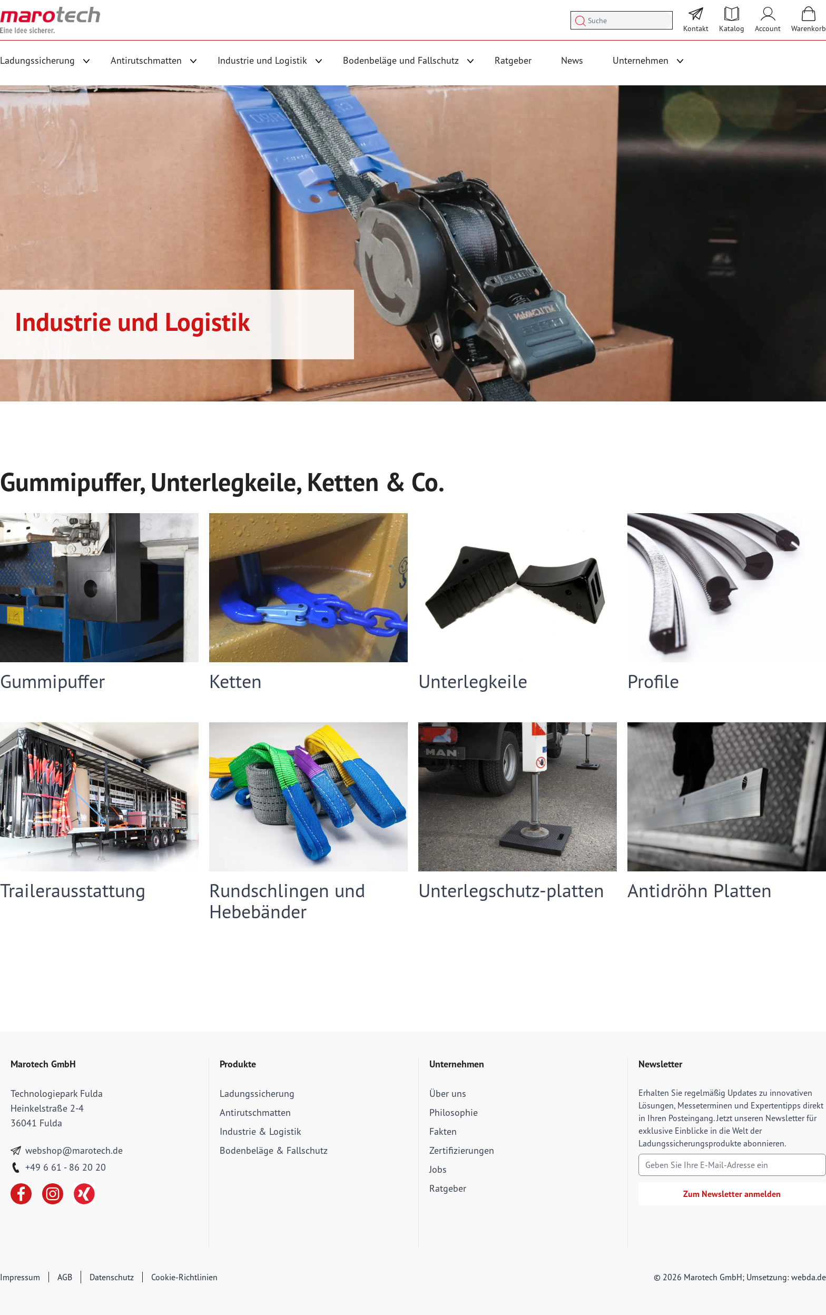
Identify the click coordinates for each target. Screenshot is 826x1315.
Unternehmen (640, 60)
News (572, 60)
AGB (64, 1277)
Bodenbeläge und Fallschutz (401, 60)
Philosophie (453, 1112)
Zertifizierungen (461, 1150)
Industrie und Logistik (262, 60)
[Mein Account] (768, 20)
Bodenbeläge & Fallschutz (274, 1150)
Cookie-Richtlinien (184, 1277)
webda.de (808, 1277)
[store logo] (50, 20)
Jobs (438, 1169)
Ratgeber (513, 60)
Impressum (20, 1277)
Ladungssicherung (37, 60)
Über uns (447, 1093)
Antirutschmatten (146, 60)
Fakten (443, 1131)
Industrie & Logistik (260, 1131)
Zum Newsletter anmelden (732, 1194)
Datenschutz (112, 1277)
